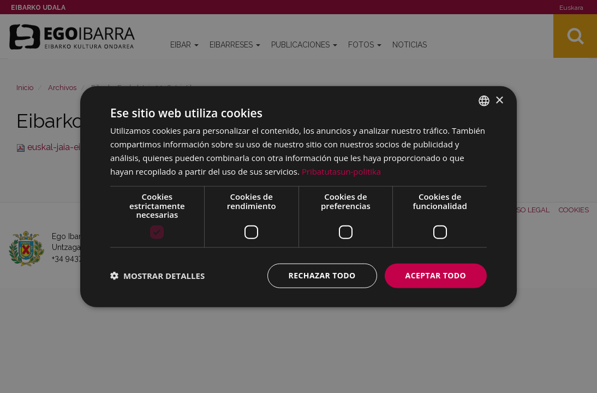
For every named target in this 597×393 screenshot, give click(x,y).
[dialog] (298, 196)
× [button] (499, 100)
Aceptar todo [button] (435, 275)
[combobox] (484, 101)
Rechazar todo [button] (322, 275)
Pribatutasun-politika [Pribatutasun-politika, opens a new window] (341, 170)
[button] (157, 276)
